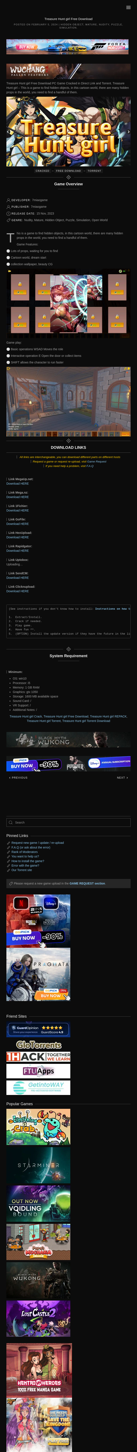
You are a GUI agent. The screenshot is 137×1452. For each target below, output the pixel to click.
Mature (91, 24)
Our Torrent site (22, 870)
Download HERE (17, 483)
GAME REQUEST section (87, 883)
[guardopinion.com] (38, 1029)
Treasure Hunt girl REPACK (108, 716)
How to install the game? (28, 861)
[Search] (68, 822)
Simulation (68, 27)
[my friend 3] (38, 1056)
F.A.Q (90, 466)
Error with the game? (25, 865)
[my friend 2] (38, 1044)
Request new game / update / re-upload (38, 842)
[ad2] (36, 1370)
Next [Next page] (122, 777)
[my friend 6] (38, 1070)
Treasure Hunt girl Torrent (44, 721)
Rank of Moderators (25, 852)
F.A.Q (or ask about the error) (31, 847)
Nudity (104, 24)
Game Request (96, 461)
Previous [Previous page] (18, 777)
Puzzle (116, 24)
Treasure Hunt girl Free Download (65, 716)
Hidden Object (72, 24)
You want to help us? (25, 856)
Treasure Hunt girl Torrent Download (86, 721)
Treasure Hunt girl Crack (26, 716)
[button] (128, 7)
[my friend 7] (38, 1087)
